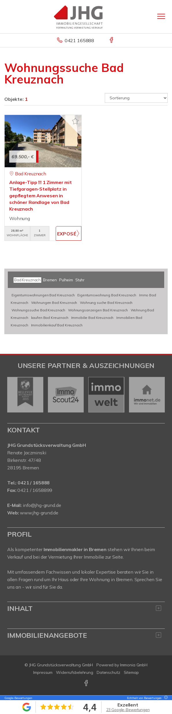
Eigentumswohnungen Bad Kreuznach (43, 295)
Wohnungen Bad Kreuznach (54, 302)
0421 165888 (79, 40)
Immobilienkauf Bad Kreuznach (57, 325)
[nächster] (158, 394)
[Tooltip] (165, 698)
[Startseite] (86, 16)
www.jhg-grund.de (39, 513)
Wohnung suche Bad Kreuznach (106, 302)
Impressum (43, 672)
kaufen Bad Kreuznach (49, 317)
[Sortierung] (136, 98)
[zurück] (13, 394)
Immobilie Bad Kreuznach (92, 317)
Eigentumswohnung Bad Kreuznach (106, 295)
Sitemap (131, 672)
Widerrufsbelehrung (74, 672)
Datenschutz (108, 672)
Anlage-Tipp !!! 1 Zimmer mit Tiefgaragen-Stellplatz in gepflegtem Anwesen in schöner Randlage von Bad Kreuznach (40, 195)
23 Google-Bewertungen (128, 709)
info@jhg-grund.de (42, 505)
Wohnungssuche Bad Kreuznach (38, 310)
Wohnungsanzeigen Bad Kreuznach (98, 310)
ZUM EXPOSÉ (68, 233)
